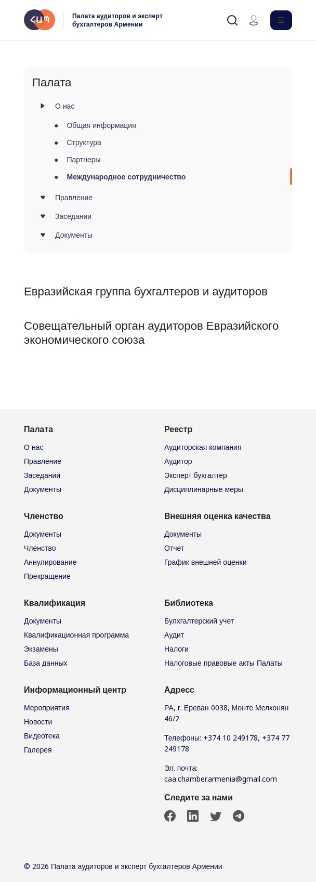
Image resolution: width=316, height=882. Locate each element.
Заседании (73, 216)
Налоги (176, 649)
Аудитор (178, 461)
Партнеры (83, 159)
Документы (74, 235)
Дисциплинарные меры (203, 489)
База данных (46, 663)
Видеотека (42, 736)
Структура (84, 142)
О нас (64, 106)
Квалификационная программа (76, 635)
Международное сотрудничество (126, 176)
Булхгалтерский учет (199, 621)
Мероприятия (47, 707)
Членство (40, 548)
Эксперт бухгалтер (195, 475)
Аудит (174, 635)
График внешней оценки (205, 562)
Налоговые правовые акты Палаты (223, 663)
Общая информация (101, 125)
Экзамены (41, 649)
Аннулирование (50, 562)
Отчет (174, 548)
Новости (38, 722)
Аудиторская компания (203, 447)
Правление (74, 197)
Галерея (38, 750)
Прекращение (47, 576)
